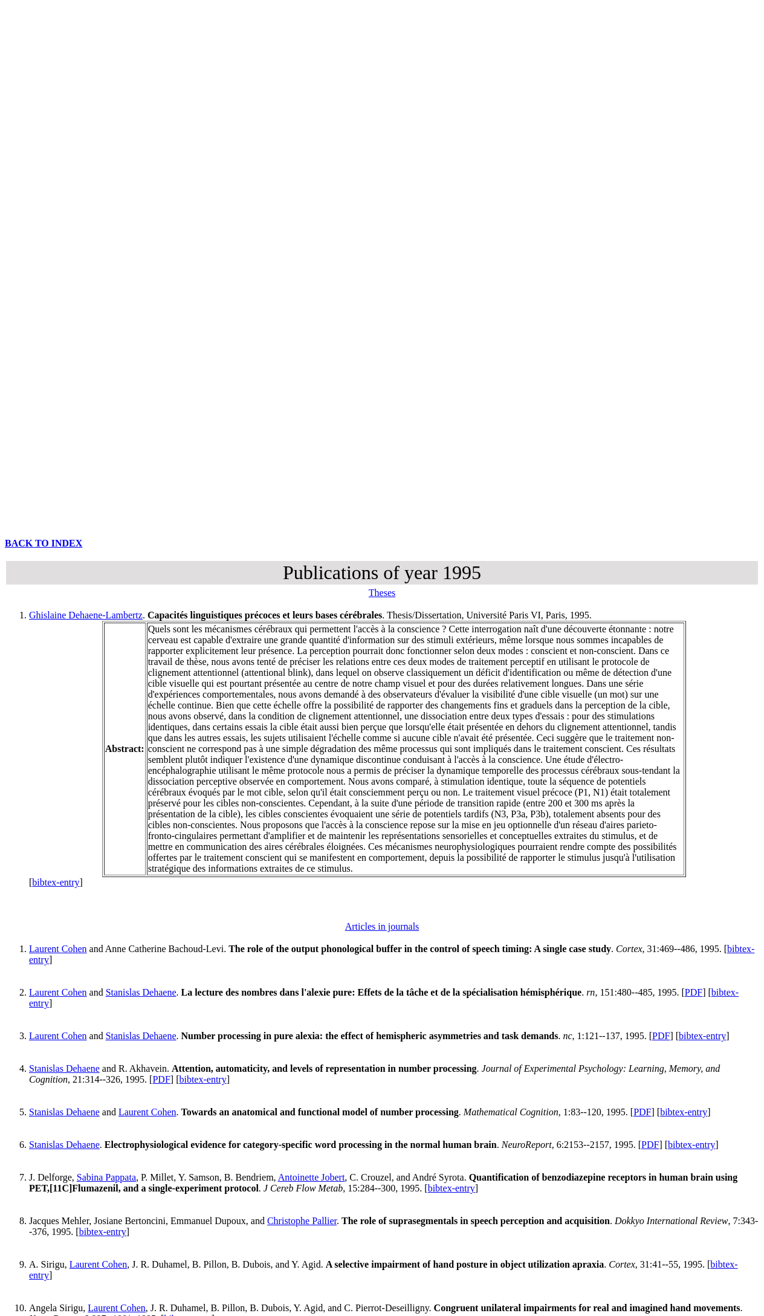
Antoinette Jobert (311, 1177)
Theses (382, 593)
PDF (693, 992)
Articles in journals (382, 926)
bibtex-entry (55, 882)
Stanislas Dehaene (141, 992)
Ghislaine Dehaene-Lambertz (86, 615)
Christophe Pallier (302, 1221)
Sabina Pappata (106, 1177)
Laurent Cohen (58, 949)
